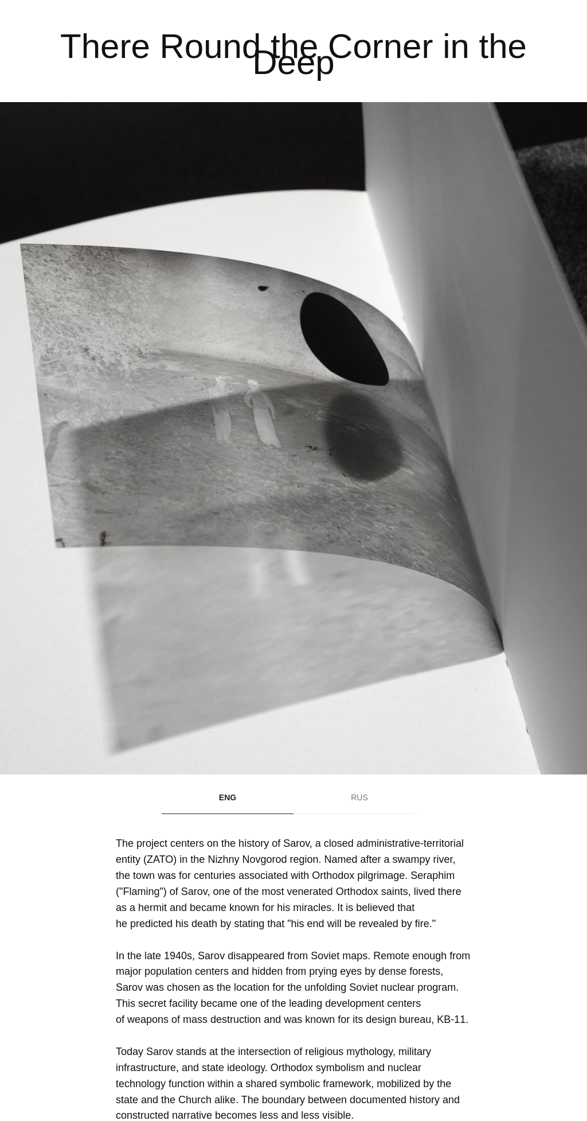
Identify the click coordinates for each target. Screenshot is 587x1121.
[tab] (228, 802)
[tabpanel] (293, 51)
